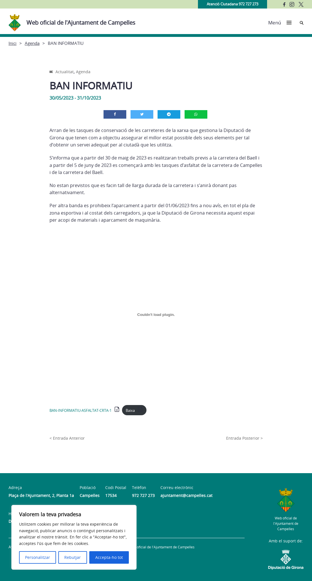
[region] (74, 537)
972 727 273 (143, 495)
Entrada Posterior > (244, 438)
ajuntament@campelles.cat (186, 495)
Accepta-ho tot (109, 557)
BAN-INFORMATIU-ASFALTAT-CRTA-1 (80, 410)
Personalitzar (37, 557)
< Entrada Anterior (67, 438)
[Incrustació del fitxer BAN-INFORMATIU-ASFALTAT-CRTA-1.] (156, 315)
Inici (12, 43)
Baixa (130, 410)
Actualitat (64, 71)
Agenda (32, 43)
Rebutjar (72, 557)
